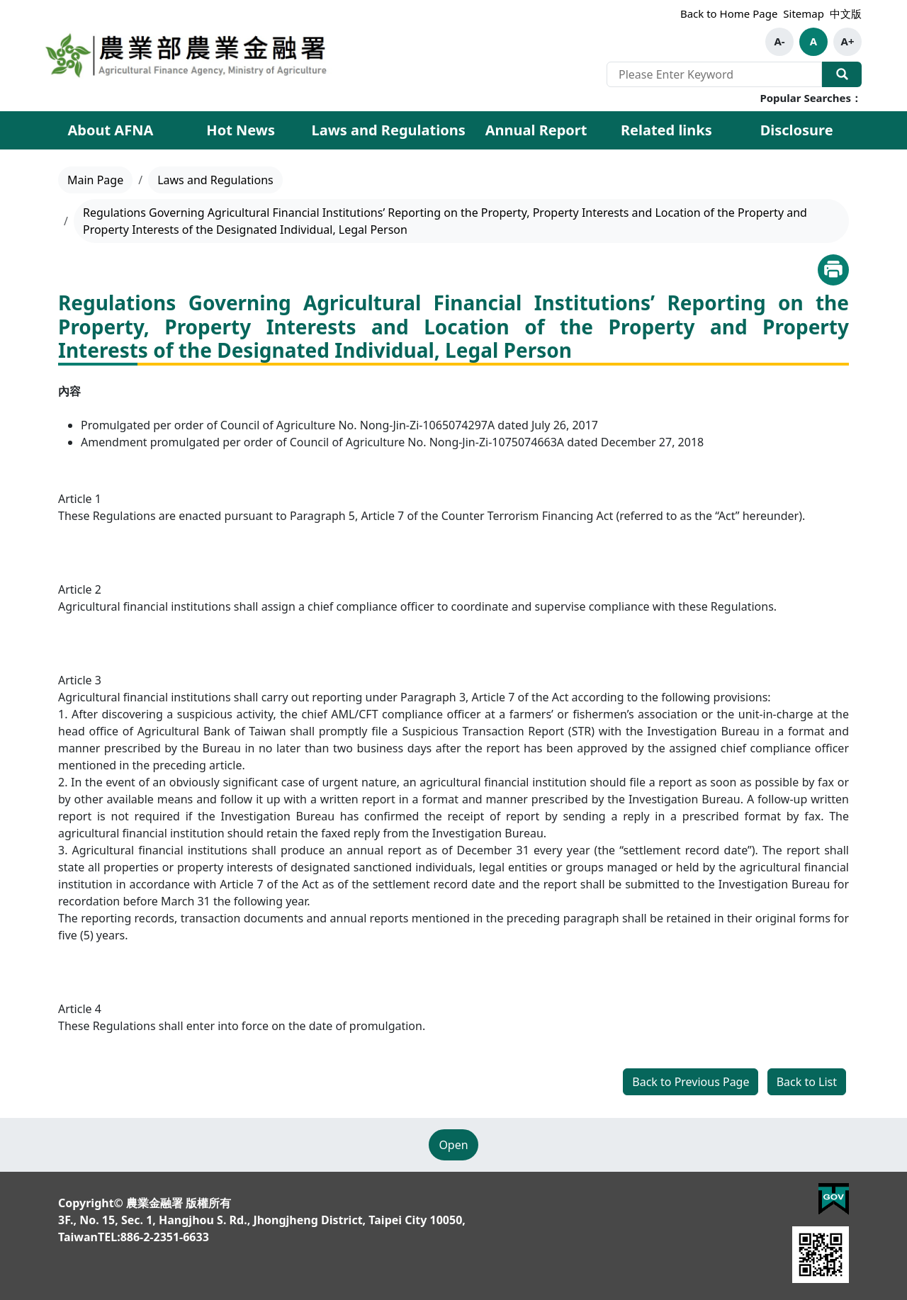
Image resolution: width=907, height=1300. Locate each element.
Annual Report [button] (536, 130)
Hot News (240, 130)
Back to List (807, 1082)
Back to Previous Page (690, 1082)
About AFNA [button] (110, 130)
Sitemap (803, 13)
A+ (848, 41)
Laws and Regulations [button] (389, 130)
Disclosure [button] (796, 130)
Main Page (95, 180)
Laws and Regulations (215, 180)
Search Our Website (842, 74)
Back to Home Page (728, 13)
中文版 (846, 13)
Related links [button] (666, 130)
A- (779, 41)
